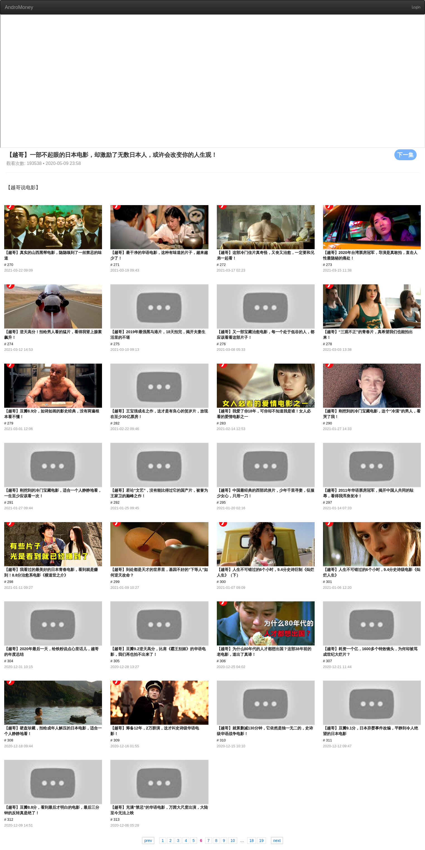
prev (148, 840)
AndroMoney (19, 7)
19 (261, 840)
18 (251, 840)
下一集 (405, 155)
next (277, 840)
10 (232, 840)
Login (416, 7)
